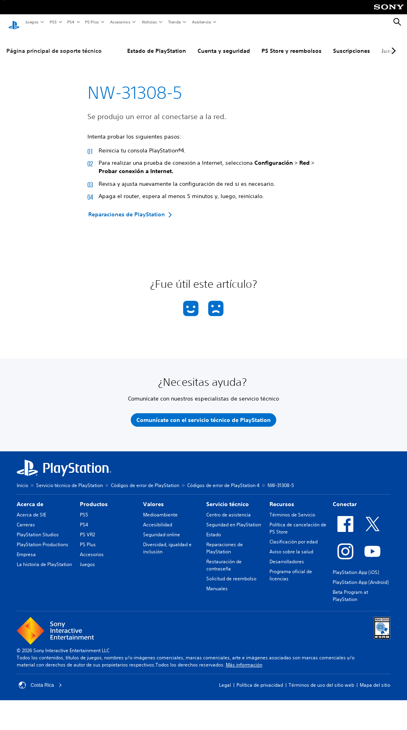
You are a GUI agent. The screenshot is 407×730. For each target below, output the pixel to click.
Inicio (22, 477)
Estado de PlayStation (156, 43)
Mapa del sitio (375, 677)
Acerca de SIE (31, 507)
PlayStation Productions (42, 537)
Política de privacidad (259, 677)
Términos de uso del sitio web (321, 677)
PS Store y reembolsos (292, 43)
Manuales (217, 581)
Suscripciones (351, 43)
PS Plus (92, 22)
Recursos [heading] (281, 496)
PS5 (52, 22)
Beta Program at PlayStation (350, 588)
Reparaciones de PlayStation (224, 540)
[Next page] (392, 43)
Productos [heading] (94, 496)
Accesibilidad (157, 517)
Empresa (26, 546)
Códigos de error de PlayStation (145, 477)
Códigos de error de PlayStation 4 (223, 477)
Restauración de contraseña (224, 557)
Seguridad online (161, 527)
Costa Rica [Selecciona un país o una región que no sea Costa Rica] (40, 677)
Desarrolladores (286, 554)
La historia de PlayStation (44, 556)
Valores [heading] (153, 496)
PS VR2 (87, 527)
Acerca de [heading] (30, 496)
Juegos (31, 22)
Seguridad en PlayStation (233, 517)
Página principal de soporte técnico (54, 43)
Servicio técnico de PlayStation (69, 477)
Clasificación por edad (293, 534)
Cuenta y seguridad (224, 43)
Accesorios (120, 22)
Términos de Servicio (292, 507)
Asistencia (201, 22)
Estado (213, 527)
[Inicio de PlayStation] (14, 22)
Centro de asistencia (228, 507)
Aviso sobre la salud (291, 544)
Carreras (26, 517)
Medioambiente (160, 507)
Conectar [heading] (345, 496)
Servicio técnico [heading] (227, 496)
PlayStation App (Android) (361, 574)
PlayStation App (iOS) (356, 564)
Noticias (149, 22)
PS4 (70, 22)
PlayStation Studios (38, 527)
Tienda (174, 22)
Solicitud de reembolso (231, 571)
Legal (225, 677)
